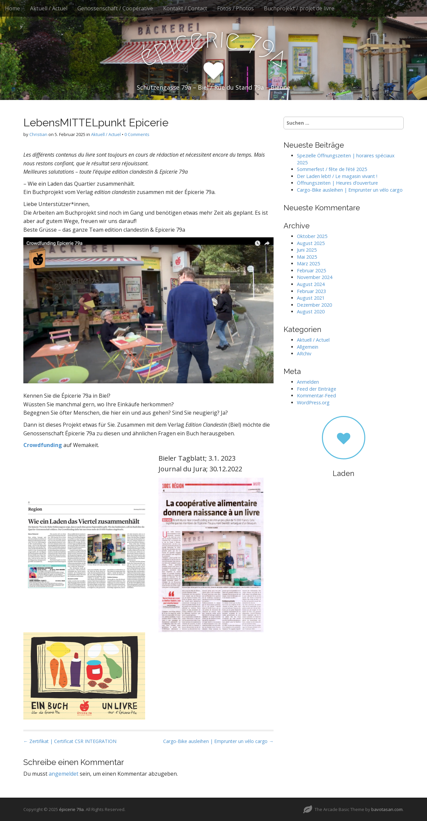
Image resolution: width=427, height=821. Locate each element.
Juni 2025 (307, 250)
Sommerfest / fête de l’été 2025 (332, 169)
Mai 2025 (307, 257)
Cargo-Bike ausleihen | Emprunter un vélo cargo (350, 190)
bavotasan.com (387, 809)
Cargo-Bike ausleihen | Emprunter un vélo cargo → (218, 741)
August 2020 (311, 311)
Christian (38, 134)
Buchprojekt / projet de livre (299, 8)
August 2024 (311, 284)
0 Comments (136, 134)
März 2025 (308, 263)
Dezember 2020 (314, 305)
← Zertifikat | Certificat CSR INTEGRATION (69, 741)
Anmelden (308, 382)
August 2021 (311, 298)
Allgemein (307, 347)
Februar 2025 (311, 270)
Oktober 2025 (312, 236)
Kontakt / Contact (185, 8)
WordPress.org (313, 402)
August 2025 (311, 243)
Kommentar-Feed (316, 395)
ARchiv (304, 353)
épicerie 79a (71, 809)
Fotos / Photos (235, 8)
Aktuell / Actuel (48, 8)
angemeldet (63, 773)
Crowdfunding (42, 445)
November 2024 (314, 277)
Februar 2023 (311, 291)
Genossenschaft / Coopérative (115, 8)
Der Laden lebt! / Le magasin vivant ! (337, 176)
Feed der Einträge (316, 389)
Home (12, 8)
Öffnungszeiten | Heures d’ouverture (337, 183)
